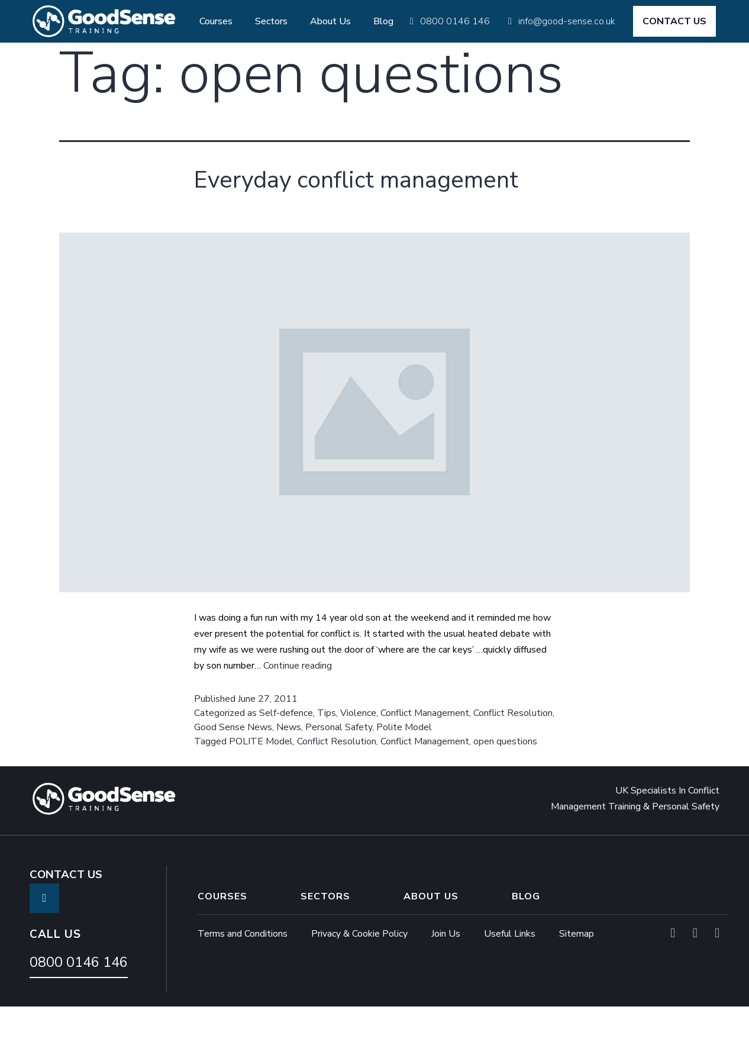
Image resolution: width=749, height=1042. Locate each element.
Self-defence (286, 750)
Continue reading (297, 702)
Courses (216, 21)
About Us (330, 21)
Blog (383, 21)
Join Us (445, 971)
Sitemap (576, 971)
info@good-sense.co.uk (566, 21)
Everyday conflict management (304, 196)
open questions (505, 778)
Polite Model (404, 764)
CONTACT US (674, 21)
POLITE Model (261, 778)
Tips (326, 750)
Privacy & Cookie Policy (359, 971)
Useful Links (509, 971)
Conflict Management (424, 750)
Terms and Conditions (243, 971)
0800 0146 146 (455, 21)
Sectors (271, 21)
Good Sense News (233, 764)
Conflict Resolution (513, 750)
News (288, 764)
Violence (358, 750)
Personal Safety (338, 764)
